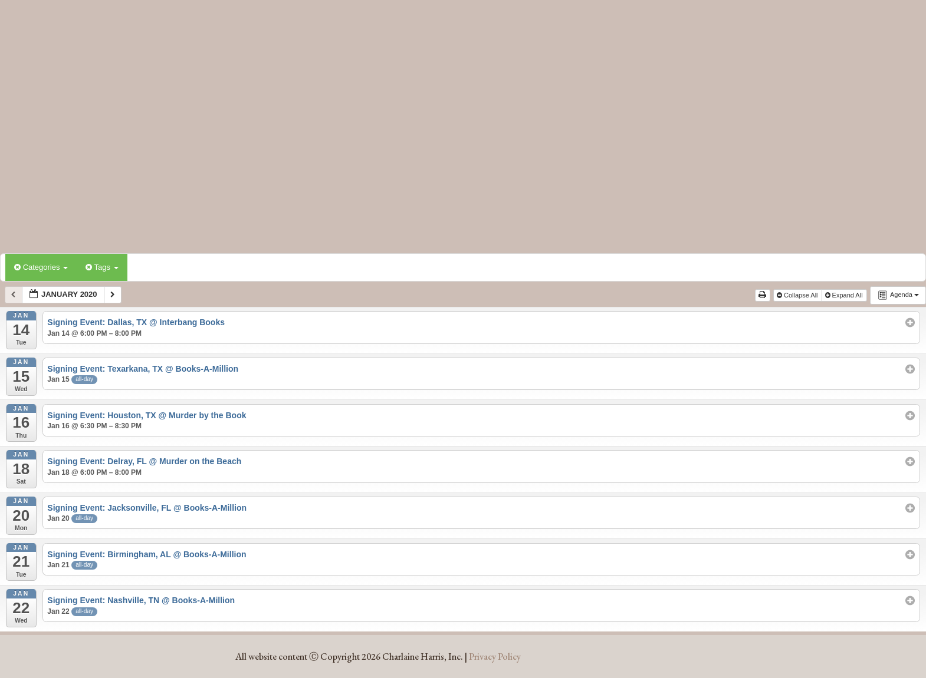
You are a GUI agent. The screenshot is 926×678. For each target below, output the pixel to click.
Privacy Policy (495, 656)
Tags (102, 267)
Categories (41, 267)
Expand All (845, 295)
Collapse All (798, 295)
